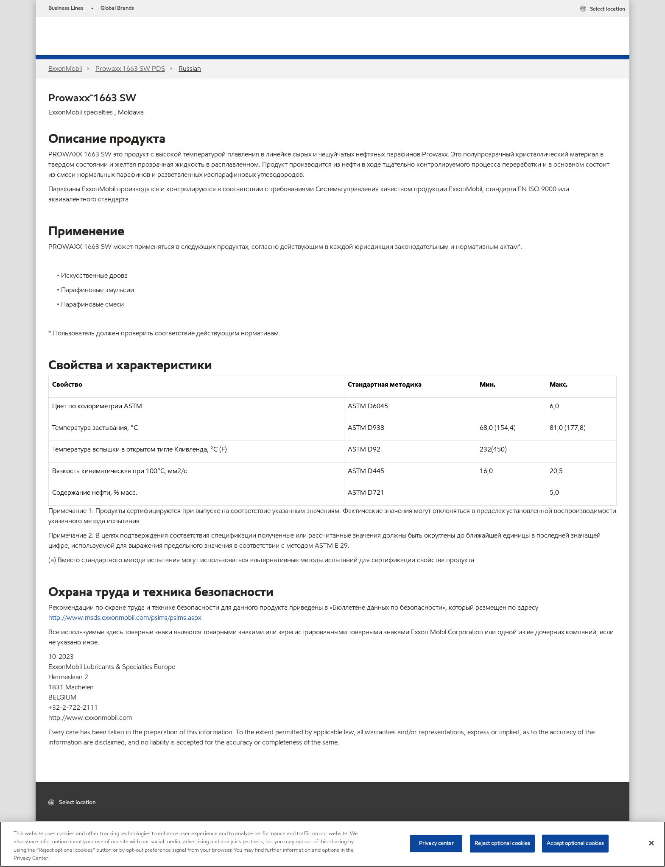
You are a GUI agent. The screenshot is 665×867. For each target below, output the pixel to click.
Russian (190, 68)
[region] (332, 844)
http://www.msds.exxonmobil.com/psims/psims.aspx (124, 617)
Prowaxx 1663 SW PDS (130, 68)
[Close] (651, 843)
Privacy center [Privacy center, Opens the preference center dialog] (436, 843)
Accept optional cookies (575, 843)
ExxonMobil (65, 68)
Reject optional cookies (502, 843)
